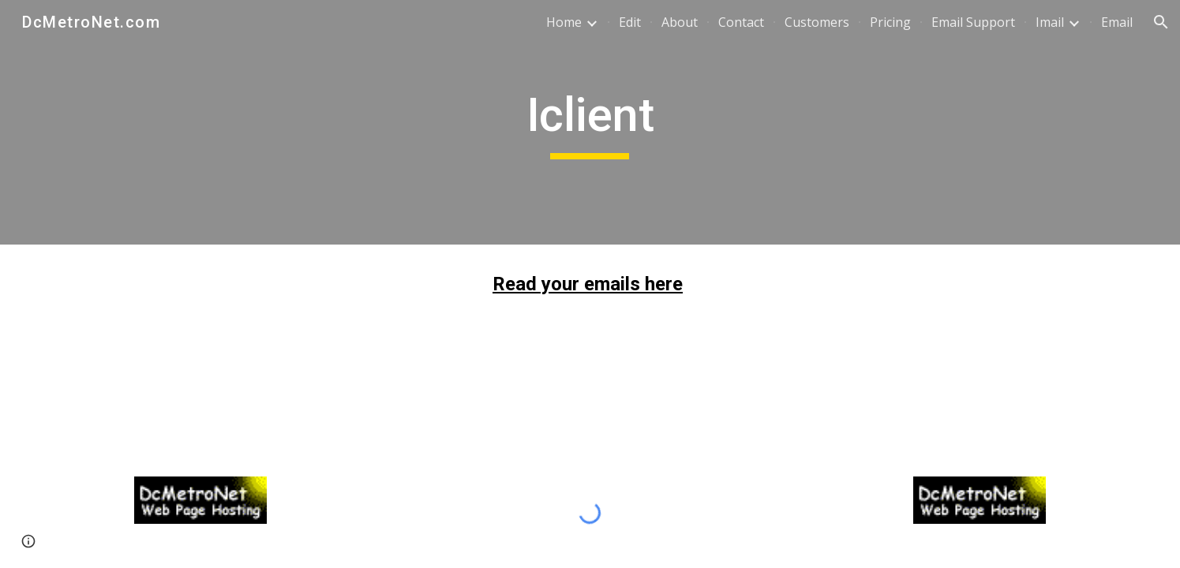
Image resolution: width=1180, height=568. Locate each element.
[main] (590, 122)
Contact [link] (741, 22)
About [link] (679, 22)
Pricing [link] (890, 22)
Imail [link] (1050, 22)
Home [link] (564, 22)
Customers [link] (817, 22)
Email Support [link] (973, 22)
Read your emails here (588, 284)
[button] (1161, 22)
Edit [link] (630, 22)
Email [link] (1117, 22)
